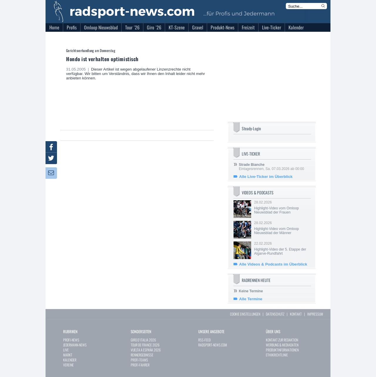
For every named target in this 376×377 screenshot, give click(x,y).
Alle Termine (250, 299)
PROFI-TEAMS (139, 359)
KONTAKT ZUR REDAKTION (282, 339)
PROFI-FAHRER (140, 364)
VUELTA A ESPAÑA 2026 (146, 349)
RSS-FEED (204, 339)
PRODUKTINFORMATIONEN (282, 349)
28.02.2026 (282, 207)
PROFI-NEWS (71, 339)
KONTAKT (296, 313)
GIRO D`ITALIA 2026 (143, 339)
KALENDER (69, 359)
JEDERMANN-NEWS (75, 344)
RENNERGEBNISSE (142, 354)
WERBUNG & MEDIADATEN (282, 344)
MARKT (67, 354)
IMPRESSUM (315, 313)
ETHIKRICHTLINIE (277, 354)
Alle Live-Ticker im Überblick (266, 176)
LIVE (66, 349)
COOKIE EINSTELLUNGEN (245, 313)
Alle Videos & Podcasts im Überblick (273, 264)
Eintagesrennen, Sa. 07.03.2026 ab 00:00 (271, 167)
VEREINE (68, 364)
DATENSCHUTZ (275, 313)
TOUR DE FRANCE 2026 (145, 344)
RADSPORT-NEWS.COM (212, 344)
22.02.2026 (282, 248)
